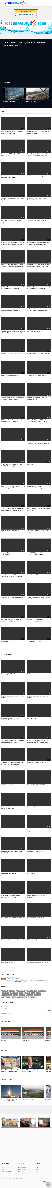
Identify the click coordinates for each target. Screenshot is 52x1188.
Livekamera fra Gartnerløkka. (9, 873)
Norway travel (7, 995)
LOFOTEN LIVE (31, 873)
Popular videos (7, 654)
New (2, 112)
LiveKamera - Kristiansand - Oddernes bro (13, 917)
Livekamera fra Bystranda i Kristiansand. (38, 962)
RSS (19, 1171)
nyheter (29, 995)
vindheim (12, 990)
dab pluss (38, 995)
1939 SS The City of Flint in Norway (36, 220)
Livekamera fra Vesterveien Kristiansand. (12, 940)
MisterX (4, 1050)
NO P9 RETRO (25, 1040)
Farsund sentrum (31, 101)
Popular (38, 1169)
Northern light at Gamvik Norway (10, 530)
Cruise (14, 997)
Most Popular (21, 1169)
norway (5, 990)
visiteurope (42, 990)
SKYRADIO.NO (5, 1021)
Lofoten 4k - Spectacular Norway (36, 762)
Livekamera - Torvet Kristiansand (36, 851)
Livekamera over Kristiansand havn (37, 784)
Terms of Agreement (6, 1171)
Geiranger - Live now (7, 784)
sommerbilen (22, 997)
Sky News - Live (31, 718)
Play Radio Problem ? (13, 978)
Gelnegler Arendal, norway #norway (37, 575)
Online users (4, 1006)
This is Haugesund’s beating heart (36, 641)
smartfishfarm (31, 990)
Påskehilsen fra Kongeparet (35, 940)
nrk (33, 993)
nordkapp (5, 993)
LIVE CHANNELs (6, 1080)
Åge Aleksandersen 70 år (8, 962)
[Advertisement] (26, 1142)
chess (15, 995)
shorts (22, 995)
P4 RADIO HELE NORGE (7, 829)
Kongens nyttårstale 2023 (8, 674)
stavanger (14, 993)
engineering (6, 997)
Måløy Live (48, 1099)
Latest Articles (7, 974)
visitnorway (21, 990)
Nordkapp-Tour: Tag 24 (33, 331)
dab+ (21, 993)
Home (2, 1167)
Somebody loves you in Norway (10, 442)
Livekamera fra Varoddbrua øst (36, 807)
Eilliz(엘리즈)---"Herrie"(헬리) (9, 375)
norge (39, 993)
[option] (14, 95)
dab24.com (32, 997)
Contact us (5, 1169)
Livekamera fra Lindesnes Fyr (35, 917)
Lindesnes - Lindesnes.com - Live (36, 674)
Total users (4, 1008)
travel (27, 993)
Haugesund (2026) (6, 641)
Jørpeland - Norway (27, 1099)
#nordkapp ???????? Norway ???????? (37, 176)
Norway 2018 (30, 464)
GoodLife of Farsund (9, 101)
